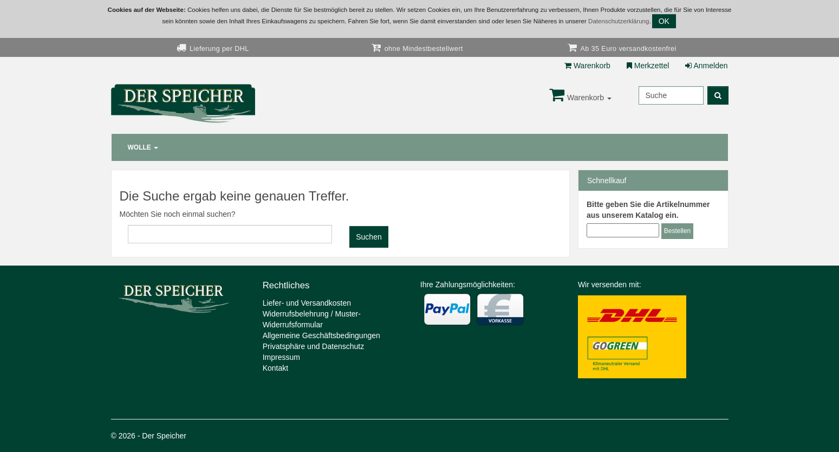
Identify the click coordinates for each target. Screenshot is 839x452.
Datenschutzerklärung (618, 21)
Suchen (368, 237)
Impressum (281, 357)
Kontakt (275, 368)
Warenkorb (587, 65)
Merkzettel (648, 65)
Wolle (143, 147)
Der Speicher (164, 435)
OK (664, 21)
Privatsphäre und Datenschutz (314, 346)
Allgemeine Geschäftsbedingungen (321, 335)
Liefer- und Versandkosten (307, 303)
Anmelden (706, 65)
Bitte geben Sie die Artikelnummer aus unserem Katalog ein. (648, 209)
